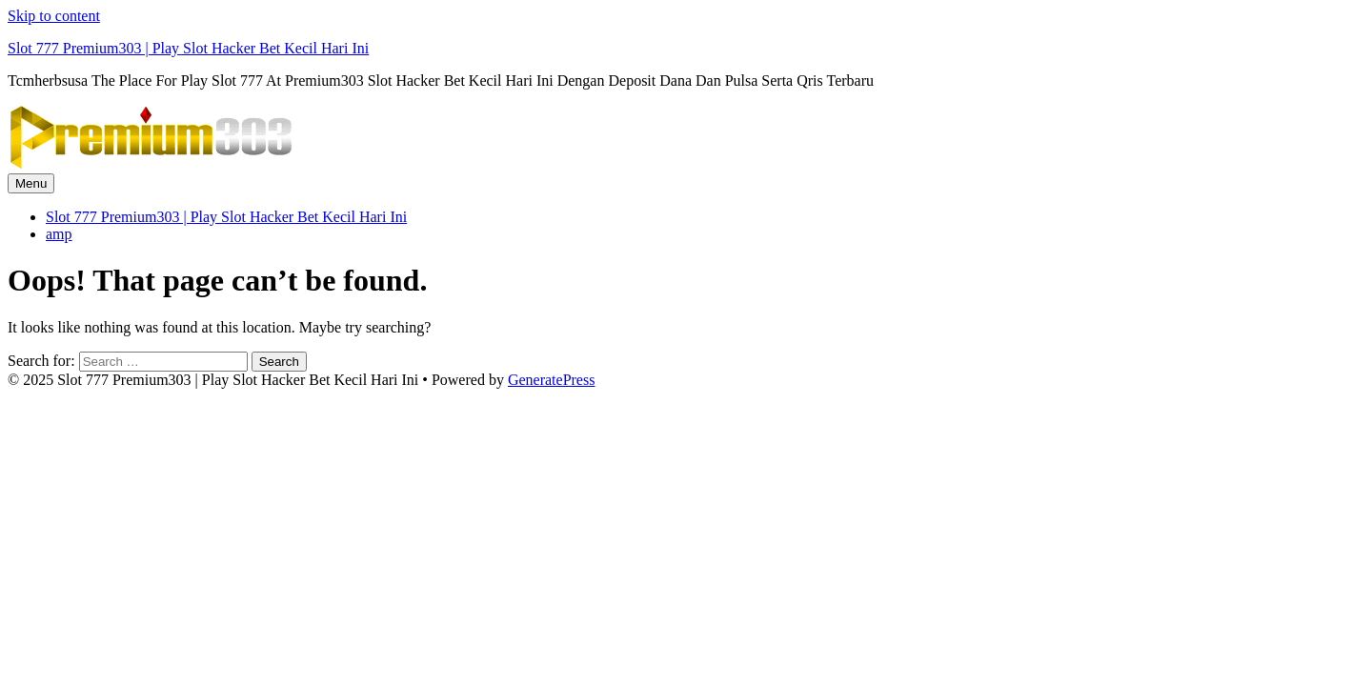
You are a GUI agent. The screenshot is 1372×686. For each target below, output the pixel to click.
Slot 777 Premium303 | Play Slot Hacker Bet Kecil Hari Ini (188, 48)
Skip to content (54, 16)
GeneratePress (551, 380)
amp (59, 234)
